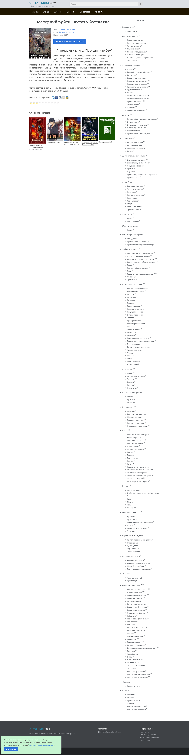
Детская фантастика (135, 142)
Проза (124, 430)
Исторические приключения (138, 414)
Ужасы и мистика (134, 660)
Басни (129, 397)
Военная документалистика (138, 163)
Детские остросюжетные (137, 125)
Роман (129, 464)
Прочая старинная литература (139, 569)
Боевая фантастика (67, 29)
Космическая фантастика (137, 619)
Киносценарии (133, 221)
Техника (125, 574)
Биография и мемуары (136, 376)
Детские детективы (134, 145)
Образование (127, 369)
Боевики (130, 69)
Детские (125, 115)
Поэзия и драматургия (131, 392)
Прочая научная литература (138, 338)
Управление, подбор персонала (139, 57)
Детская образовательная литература (142, 119)
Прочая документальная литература (141, 174)
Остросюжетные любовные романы (141, 262)
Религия (130, 525)
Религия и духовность (130, 512)
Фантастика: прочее (135, 665)
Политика (131, 335)
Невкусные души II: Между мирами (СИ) (71, 143)
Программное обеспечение (138, 242)
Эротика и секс (133, 209)
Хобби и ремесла (134, 207)
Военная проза (133, 437)
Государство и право (135, 312)
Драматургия (127, 214)
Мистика (130, 633)
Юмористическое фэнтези (137, 677)
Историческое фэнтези (136, 613)
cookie (22, 740)
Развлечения (132, 198)
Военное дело (128, 27)
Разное (130, 230)
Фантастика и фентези (131, 585)
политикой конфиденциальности (41, 745)
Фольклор (126, 682)
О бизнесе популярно (135, 55)
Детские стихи (133, 131)
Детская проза (132, 122)
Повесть (130, 455)
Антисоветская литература (137, 434)
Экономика (131, 60)
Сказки (130, 151)
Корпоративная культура (136, 43)
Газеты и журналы (134, 490)
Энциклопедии (133, 551)
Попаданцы (131, 639)
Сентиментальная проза (136, 473)
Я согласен (12, 749)
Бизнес (130, 373)
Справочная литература (131, 536)
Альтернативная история (136, 589)
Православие (132, 519)
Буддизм (130, 516)
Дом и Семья (127, 182)
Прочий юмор (132, 701)
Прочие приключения (135, 423)
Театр (129, 505)
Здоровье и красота (135, 189)
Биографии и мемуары (136, 160)
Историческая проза (135, 440)
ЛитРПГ (130, 625)
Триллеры (131, 107)
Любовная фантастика (135, 627)
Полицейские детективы (136, 98)
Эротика (130, 280)
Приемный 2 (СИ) (53, 142)
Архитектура (132, 581)
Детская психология (135, 315)
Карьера (130, 385)
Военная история (134, 306)
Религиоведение (133, 344)
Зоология (131, 318)
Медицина (131, 326)
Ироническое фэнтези (136, 610)
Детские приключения (136, 128)
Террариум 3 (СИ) (105, 142)
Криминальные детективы (137, 87)
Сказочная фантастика (136, 645)
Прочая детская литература (138, 134)
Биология (131, 294)
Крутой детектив (133, 90)
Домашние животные (135, 186)
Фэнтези (130, 668)
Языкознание (132, 364)
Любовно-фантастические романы (140, 259)
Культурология (133, 320)
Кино (129, 499)
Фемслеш (131, 277)
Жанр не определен (130, 226)
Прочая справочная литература (139, 540)
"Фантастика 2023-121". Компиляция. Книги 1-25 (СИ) (36, 147)
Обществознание (134, 329)
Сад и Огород (132, 201)
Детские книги (128, 138)
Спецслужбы (132, 31)
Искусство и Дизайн (135, 166)
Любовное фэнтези (134, 630)
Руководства (132, 546)
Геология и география (135, 309)
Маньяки (130, 93)
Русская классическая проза (138, 467)
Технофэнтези (132, 654)
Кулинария (131, 192)
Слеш (129, 271)
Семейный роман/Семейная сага (140, 470)
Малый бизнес (133, 49)
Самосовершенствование (137, 528)
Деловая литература (130, 36)
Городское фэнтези (134, 598)
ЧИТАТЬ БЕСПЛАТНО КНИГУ (71, 41)
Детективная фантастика (136, 604)
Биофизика (131, 297)
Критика (130, 169)
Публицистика (132, 177)
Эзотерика (131, 531)
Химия (129, 359)
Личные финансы (134, 46)
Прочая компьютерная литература (140, 245)
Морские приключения (136, 417)
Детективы (131, 75)
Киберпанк (131, 616)
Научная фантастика (135, 636)
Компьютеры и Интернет (132, 235)
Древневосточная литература (138, 563)
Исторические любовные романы (140, 253)
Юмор (124, 691)
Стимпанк (131, 651)
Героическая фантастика (136, 595)
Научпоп (130, 171)
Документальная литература (133, 156)
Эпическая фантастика (136, 671)
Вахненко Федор (66, 32)
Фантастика (131, 663)
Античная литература (135, 560)
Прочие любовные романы (137, 268)
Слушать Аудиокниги (148, 734)
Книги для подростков (136, 148)
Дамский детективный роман (138, 72)
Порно (129, 265)
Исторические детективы (137, 81)
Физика (130, 353)
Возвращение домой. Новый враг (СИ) (90, 144)
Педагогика (131, 332)
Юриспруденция (133, 362)
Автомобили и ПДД (134, 578)
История (130, 382)
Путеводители (132, 543)
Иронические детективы (136, 78)
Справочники (132, 548)
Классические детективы (137, 84)
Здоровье (131, 379)
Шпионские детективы (136, 110)
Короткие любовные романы (138, 256)
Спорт (129, 204)
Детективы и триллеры (131, 65)
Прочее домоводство (135, 195)
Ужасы (129, 657)
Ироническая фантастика (137, 607)
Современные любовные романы (140, 274)
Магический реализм (135, 449)
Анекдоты (131, 695)
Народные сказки (134, 686)
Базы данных (132, 239)
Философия (131, 356)
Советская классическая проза (139, 476)
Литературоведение (135, 323)
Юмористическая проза (136, 706)
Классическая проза (135, 443)
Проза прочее (132, 458)
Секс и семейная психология (138, 347)
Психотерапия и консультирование (141, 341)
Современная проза (135, 478)
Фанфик (130, 508)
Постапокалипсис (134, 642)
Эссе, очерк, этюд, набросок (138, 481)
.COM (42, 3)
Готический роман (134, 601)
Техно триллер (133, 104)
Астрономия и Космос (135, 291)
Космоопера (132, 622)
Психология (132, 388)
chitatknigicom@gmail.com (110, 732)
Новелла (130, 452)
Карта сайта (144, 732)
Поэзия (130, 402)
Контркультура (132, 446)
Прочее (125, 486)
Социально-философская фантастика (141, 648)
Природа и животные (135, 420)
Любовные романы (129, 249)
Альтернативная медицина (137, 288)
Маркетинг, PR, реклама (136, 52)
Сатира (130, 703)
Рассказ (130, 461)
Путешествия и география (137, 426)
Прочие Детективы (134, 101)
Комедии (130, 698)
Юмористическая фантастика (138, 674)
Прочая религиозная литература (140, 522)
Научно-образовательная (132, 284)
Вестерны (131, 411)
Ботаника (130, 303)
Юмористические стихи (136, 709)
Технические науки (134, 350)
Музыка (130, 502)
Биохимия (131, 300)
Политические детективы (137, 95)
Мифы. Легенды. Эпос (135, 566)
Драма (129, 218)
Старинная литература (131, 556)
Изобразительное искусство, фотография (143, 493)
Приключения (127, 407)
